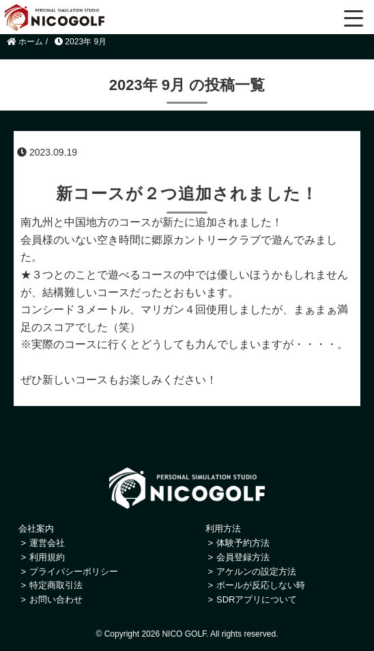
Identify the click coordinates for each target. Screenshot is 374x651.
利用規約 (47, 557)
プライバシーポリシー (73, 571)
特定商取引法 (56, 585)
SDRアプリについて (256, 599)
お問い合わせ (56, 599)
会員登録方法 (243, 557)
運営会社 (47, 543)
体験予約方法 (243, 543)
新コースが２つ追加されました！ (187, 194)
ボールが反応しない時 (260, 585)
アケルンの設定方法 (256, 571)
